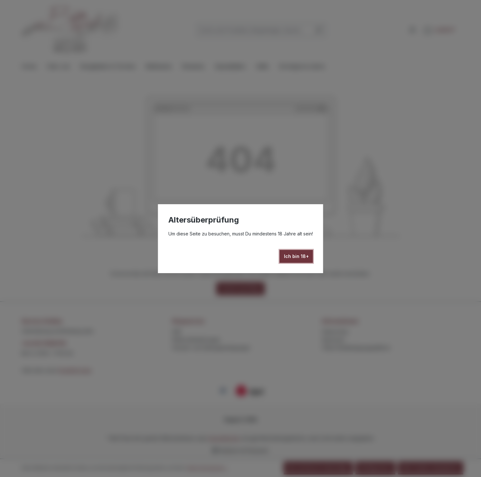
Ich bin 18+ (296, 256)
